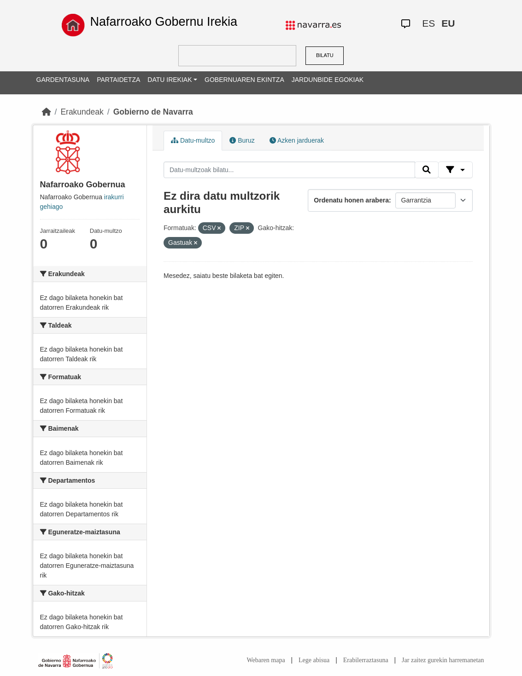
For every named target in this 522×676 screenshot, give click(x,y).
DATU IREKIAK (169, 79)
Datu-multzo (193, 140)
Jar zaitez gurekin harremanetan (443, 660)
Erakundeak (81, 111)
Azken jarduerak (297, 140)
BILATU (325, 55)
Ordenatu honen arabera (351, 200)
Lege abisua (314, 660)
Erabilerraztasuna (365, 660)
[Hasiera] (46, 111)
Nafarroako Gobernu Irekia (163, 22)
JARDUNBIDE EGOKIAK (328, 79)
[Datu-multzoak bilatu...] (289, 170)
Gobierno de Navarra (153, 111)
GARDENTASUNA (63, 79)
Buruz (241, 140)
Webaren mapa (265, 660)
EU (448, 23)
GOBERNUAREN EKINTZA (244, 79)
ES (428, 23)
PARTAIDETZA (118, 79)
